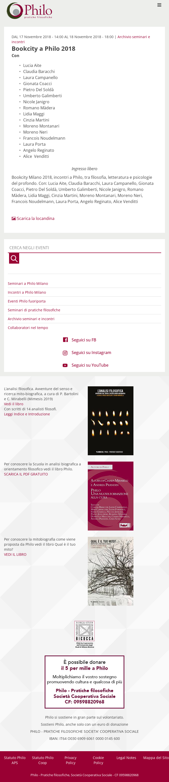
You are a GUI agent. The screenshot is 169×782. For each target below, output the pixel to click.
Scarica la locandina (33, 218)
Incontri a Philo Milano (27, 292)
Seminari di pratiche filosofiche (34, 310)
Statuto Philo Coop (42, 760)
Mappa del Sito (156, 757)
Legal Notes (126, 757)
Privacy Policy (70, 760)
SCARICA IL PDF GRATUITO (26, 474)
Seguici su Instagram (91, 352)
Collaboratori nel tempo (28, 327)
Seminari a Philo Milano (28, 283)
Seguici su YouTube (90, 365)
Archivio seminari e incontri (31, 318)
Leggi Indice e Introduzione (27, 414)
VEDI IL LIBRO (15, 554)
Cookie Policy (98, 760)
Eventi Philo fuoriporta (27, 301)
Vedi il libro (13, 403)
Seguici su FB (84, 340)
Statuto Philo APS (14, 760)
